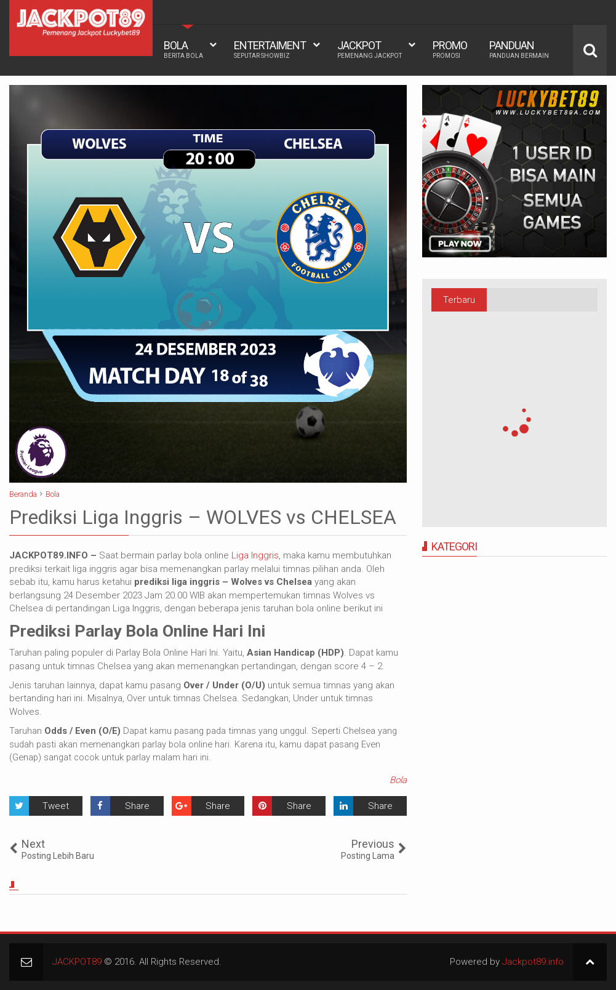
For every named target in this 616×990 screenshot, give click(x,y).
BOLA (183, 49)
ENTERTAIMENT (270, 49)
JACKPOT (369, 49)
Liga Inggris (255, 555)
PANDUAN (519, 49)
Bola (398, 780)
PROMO (450, 49)
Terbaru (459, 299)
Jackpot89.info (533, 961)
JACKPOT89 (77, 961)
